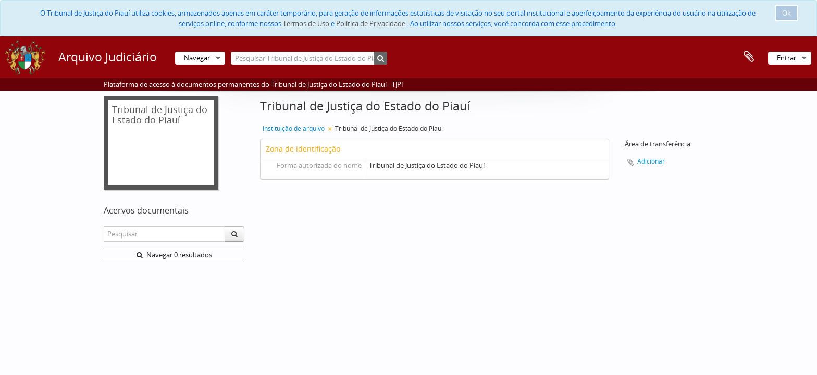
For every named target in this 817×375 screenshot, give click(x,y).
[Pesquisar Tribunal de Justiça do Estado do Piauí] (309, 58)
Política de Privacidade (370, 23)
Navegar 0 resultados (174, 254)
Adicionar (651, 161)
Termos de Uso (306, 23)
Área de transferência (749, 57)
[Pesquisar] (380, 58)
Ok (786, 13)
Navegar (197, 58)
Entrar (786, 58)
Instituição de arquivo (294, 128)
